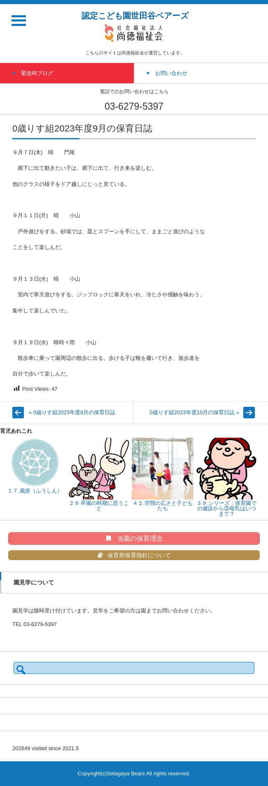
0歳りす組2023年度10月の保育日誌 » (194, 412)
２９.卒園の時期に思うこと (99, 505)
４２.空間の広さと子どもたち (163, 505)
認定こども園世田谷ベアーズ (135, 15)
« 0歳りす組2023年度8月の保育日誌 (72, 412)
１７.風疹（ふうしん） (35, 491)
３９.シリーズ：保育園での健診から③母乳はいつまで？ (226, 508)
